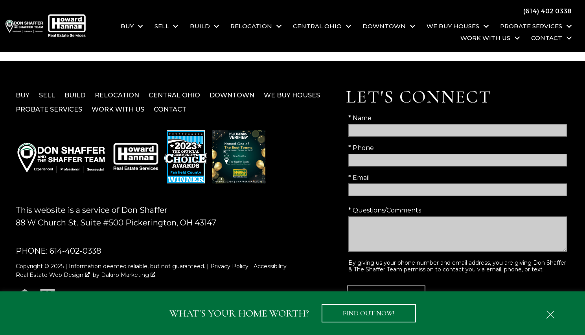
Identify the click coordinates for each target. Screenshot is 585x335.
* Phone (361, 148)
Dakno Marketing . (128, 274)
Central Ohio (174, 95)
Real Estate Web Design (53, 274)
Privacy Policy (229, 266)
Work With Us (118, 109)
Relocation (117, 95)
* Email (359, 177)
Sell (47, 95)
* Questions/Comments (384, 210)
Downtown (232, 95)
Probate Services (49, 109)
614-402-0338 (75, 251)
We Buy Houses (292, 95)
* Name (360, 118)
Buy (22, 95)
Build (74, 95)
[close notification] (550, 312)
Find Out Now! (369, 313)
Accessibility (270, 266)
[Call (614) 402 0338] (547, 11)
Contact (170, 109)
